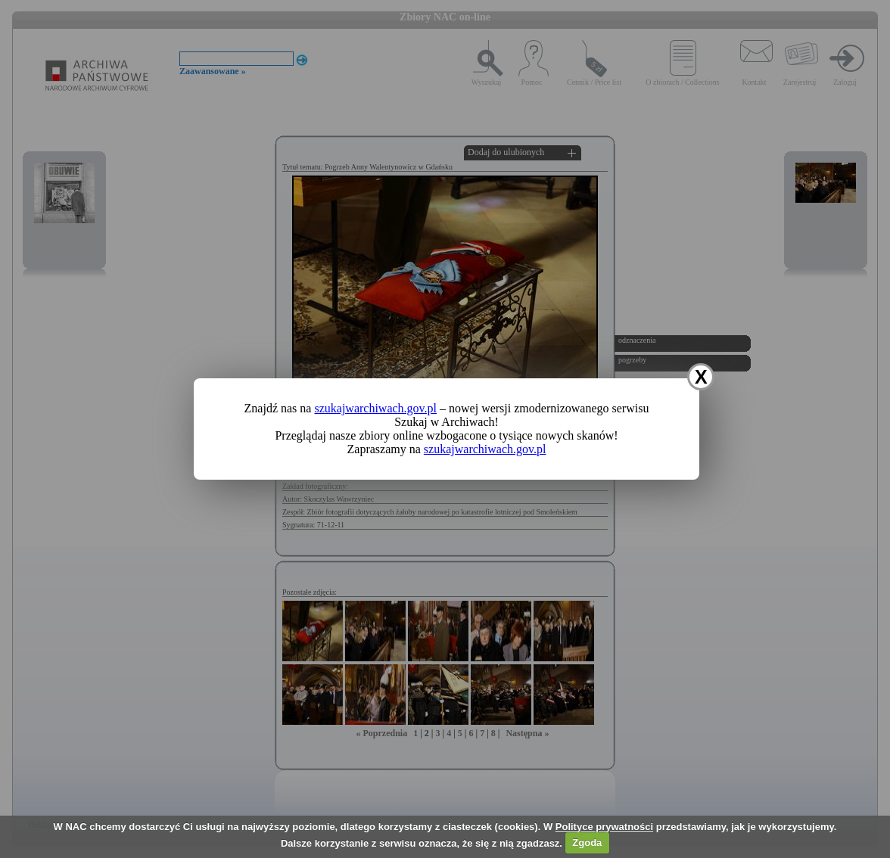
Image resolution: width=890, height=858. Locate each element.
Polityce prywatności (604, 826)
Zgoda (587, 842)
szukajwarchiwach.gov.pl (375, 408)
